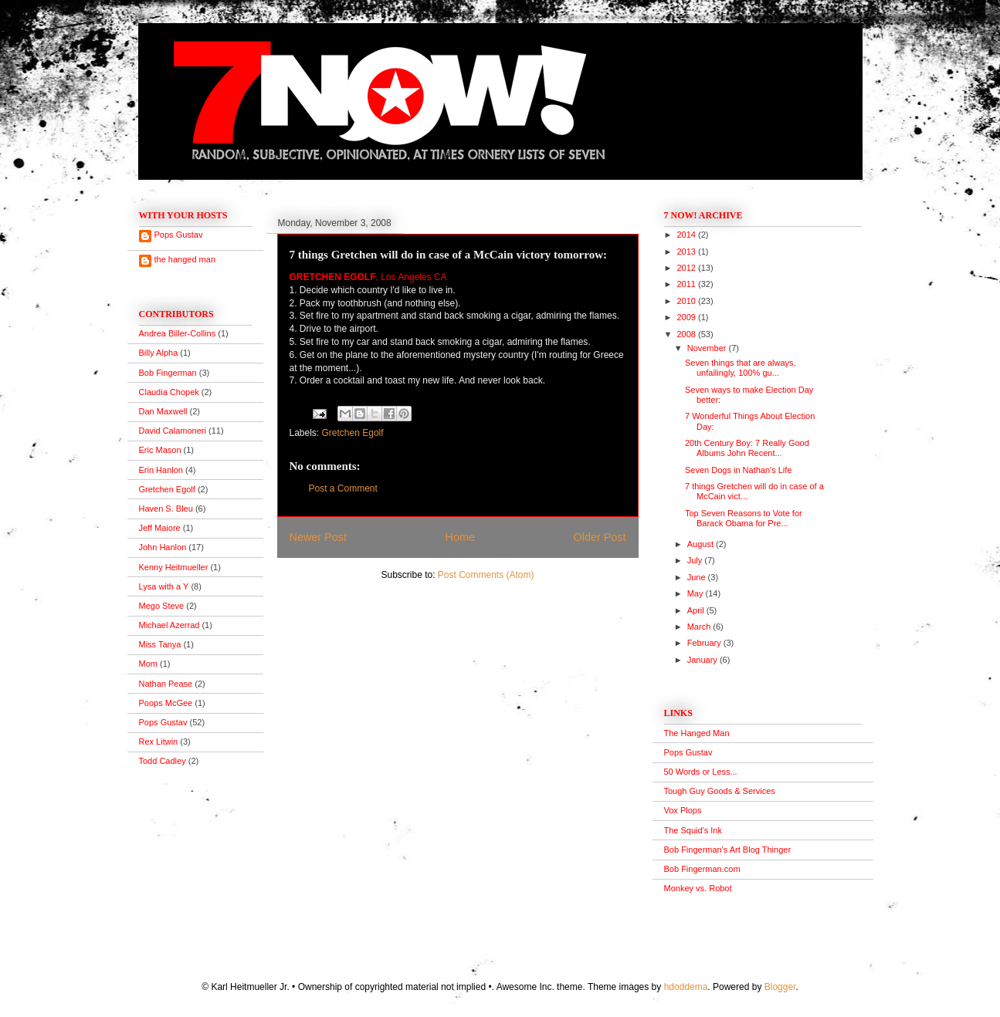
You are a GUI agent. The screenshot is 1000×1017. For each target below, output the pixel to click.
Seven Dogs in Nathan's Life (738, 470)
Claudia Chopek (169, 392)
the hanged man (185, 259)
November (708, 348)
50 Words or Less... (700, 771)
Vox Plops (683, 810)
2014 (688, 234)
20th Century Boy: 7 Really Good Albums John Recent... (747, 448)
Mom (148, 663)
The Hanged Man (697, 733)
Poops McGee (166, 703)
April (697, 610)
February (705, 642)
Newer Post (318, 537)
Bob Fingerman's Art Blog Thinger (728, 849)
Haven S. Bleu (166, 508)
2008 (688, 334)
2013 (688, 251)
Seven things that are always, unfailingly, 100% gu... (740, 367)
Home (460, 537)
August (701, 544)
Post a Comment (343, 488)
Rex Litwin (158, 741)
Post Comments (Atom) (486, 574)
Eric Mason (160, 449)
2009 (688, 317)
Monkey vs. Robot (698, 888)
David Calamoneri (172, 430)
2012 (688, 267)
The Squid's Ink (693, 830)
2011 (688, 284)
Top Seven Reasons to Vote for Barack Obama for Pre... (743, 518)
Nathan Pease (166, 683)
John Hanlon (163, 547)
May (696, 593)
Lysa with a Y (164, 586)
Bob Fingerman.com (702, 868)
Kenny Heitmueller (173, 567)
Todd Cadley (162, 760)
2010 (688, 301)
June (697, 577)
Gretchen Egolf (353, 432)
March (700, 626)
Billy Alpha (158, 352)
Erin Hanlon (161, 470)
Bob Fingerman (168, 372)
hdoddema (686, 987)
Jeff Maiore (160, 527)
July (696, 560)
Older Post (600, 537)
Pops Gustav (178, 234)
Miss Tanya (160, 644)
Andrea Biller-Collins (177, 333)
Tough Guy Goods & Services (719, 791)
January (703, 659)
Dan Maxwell (163, 411)
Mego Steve (162, 605)
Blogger (780, 987)
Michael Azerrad (169, 625)
